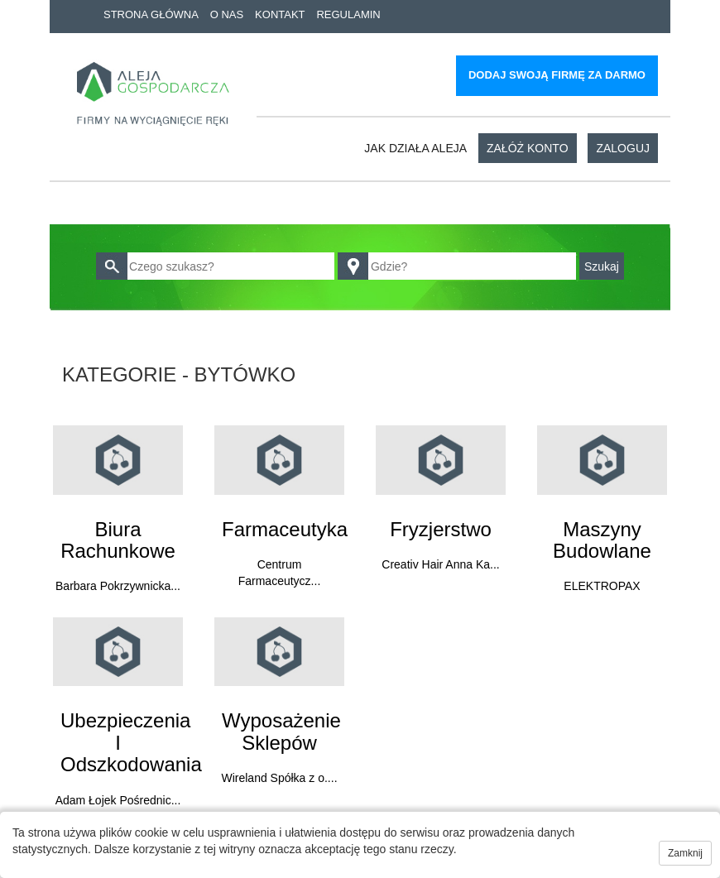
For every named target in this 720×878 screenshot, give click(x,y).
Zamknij (685, 853)
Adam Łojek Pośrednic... (118, 800)
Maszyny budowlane (602, 540)
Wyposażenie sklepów (281, 731)
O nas (226, 14)
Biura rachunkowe (117, 540)
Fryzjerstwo (441, 529)
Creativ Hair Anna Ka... (440, 564)
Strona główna (151, 14)
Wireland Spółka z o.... (279, 777)
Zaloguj (623, 148)
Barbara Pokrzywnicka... (117, 586)
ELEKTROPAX (602, 586)
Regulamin (348, 14)
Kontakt (280, 14)
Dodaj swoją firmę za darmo (557, 75)
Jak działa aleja (415, 148)
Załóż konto (528, 148)
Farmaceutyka (285, 529)
